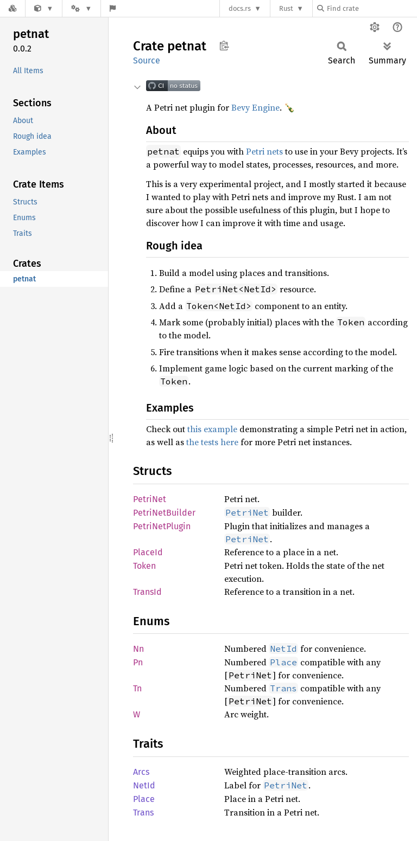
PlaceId (148, 552)
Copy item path (224, 45)
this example (212, 429)
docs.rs (240, 8)
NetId (144, 785)
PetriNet (149, 499)
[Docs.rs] (12, 8)
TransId (147, 592)
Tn (137, 688)
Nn (138, 649)
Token (144, 566)
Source (146, 60)
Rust (286, 8)
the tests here (212, 442)
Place (144, 799)
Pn (138, 662)
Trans (143, 812)
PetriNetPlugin (162, 526)
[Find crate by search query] (371, 8)
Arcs (141, 772)
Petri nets (264, 151)
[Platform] (81, 8)
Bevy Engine (255, 107)
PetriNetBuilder (164, 513)
